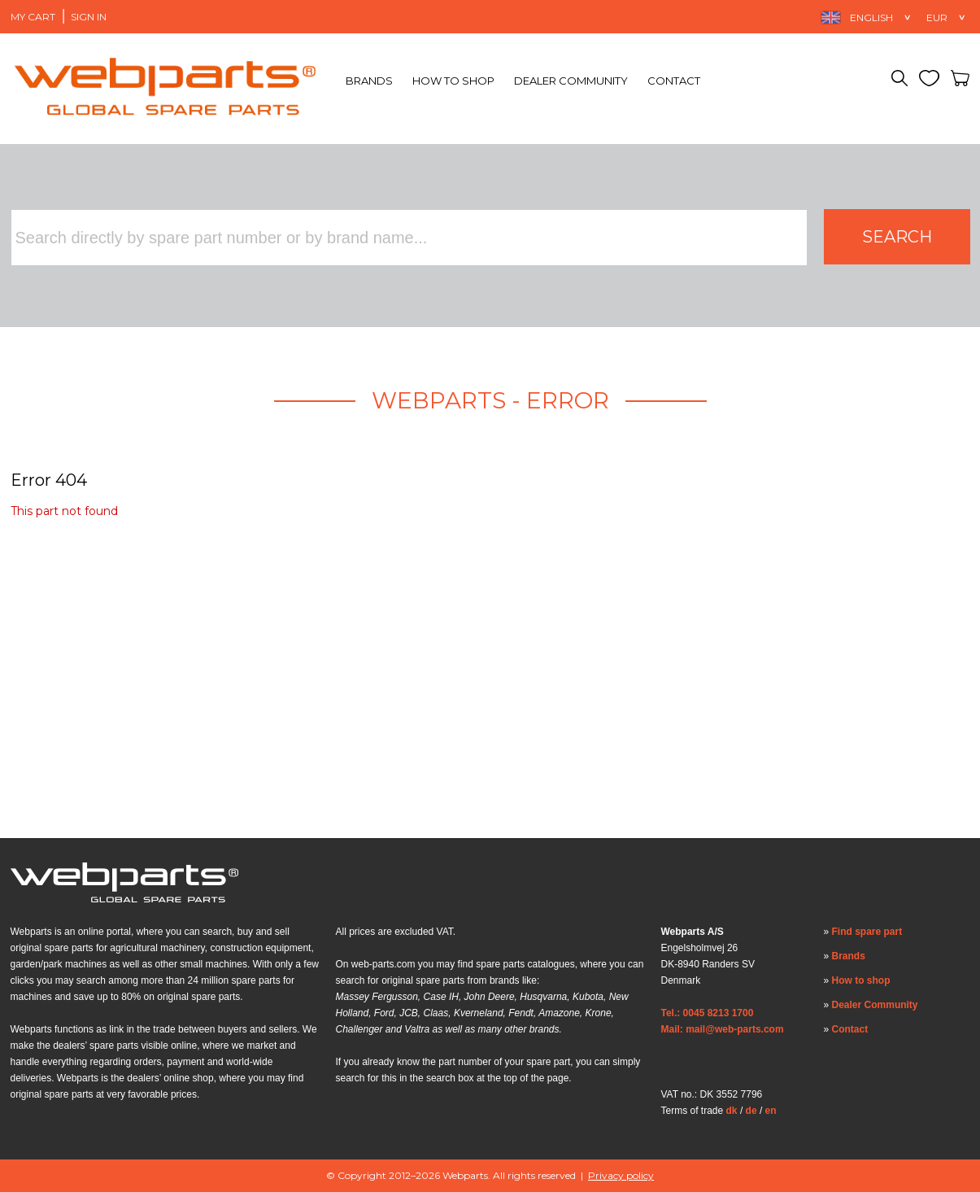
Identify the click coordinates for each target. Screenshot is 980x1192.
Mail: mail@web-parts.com (722, 1029)
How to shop (453, 80)
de (751, 1110)
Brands (369, 80)
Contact (673, 80)
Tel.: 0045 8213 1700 (707, 1013)
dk (732, 1110)
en (771, 1110)
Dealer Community (571, 80)
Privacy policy (621, 1175)
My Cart (33, 17)
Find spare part (867, 931)
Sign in (89, 17)
